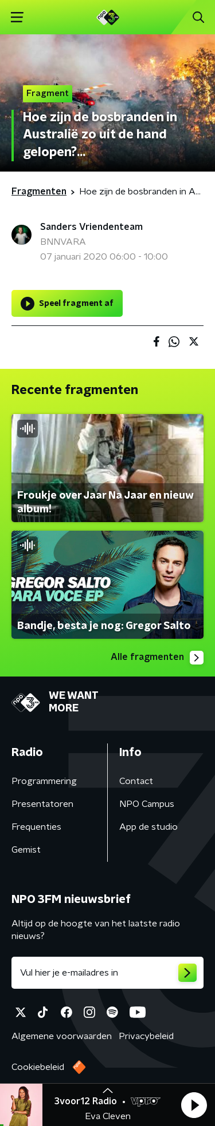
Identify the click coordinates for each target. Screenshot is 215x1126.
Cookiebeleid (37, 1067)
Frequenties (36, 826)
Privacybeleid (146, 1036)
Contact (136, 781)
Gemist (26, 849)
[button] (193, 1105)
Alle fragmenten (157, 658)
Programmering (44, 781)
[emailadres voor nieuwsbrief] (107, 973)
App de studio (148, 826)
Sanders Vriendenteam (91, 227)
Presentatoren (42, 804)
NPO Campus (146, 804)
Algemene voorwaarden (61, 1036)
